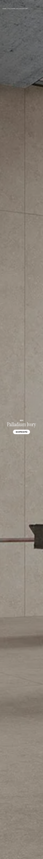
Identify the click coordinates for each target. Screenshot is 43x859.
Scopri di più (21, 432)
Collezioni (11, 8)
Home (5, 8)
